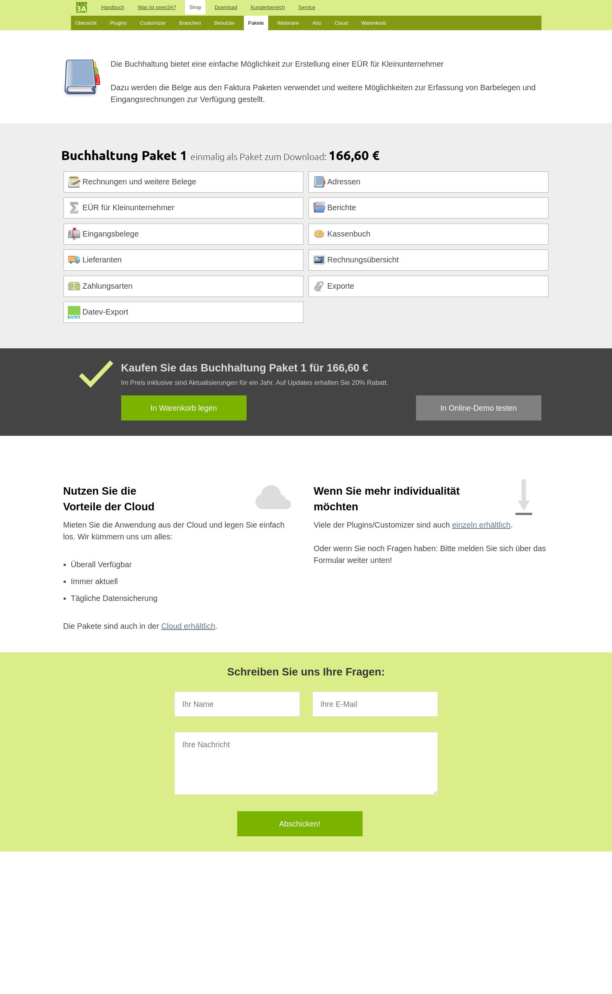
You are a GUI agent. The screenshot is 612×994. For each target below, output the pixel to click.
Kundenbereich (268, 7)
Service (306, 7)
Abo (316, 23)
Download (225, 7)
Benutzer (224, 23)
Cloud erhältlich (188, 626)
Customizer (153, 23)
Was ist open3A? (157, 7)
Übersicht (86, 23)
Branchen (190, 23)
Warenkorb (373, 23)
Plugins (118, 23)
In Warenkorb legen (184, 408)
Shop (195, 7)
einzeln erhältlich (481, 525)
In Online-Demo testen (478, 408)
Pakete (256, 23)
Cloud (341, 23)
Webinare (288, 23)
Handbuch (112, 7)
